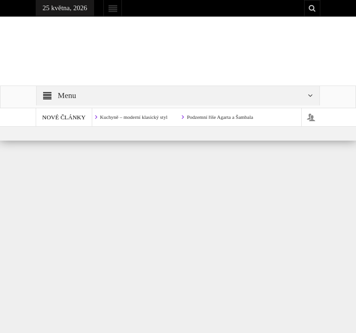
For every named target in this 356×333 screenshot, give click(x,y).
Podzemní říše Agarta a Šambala (220, 117)
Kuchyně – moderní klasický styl (133, 117)
